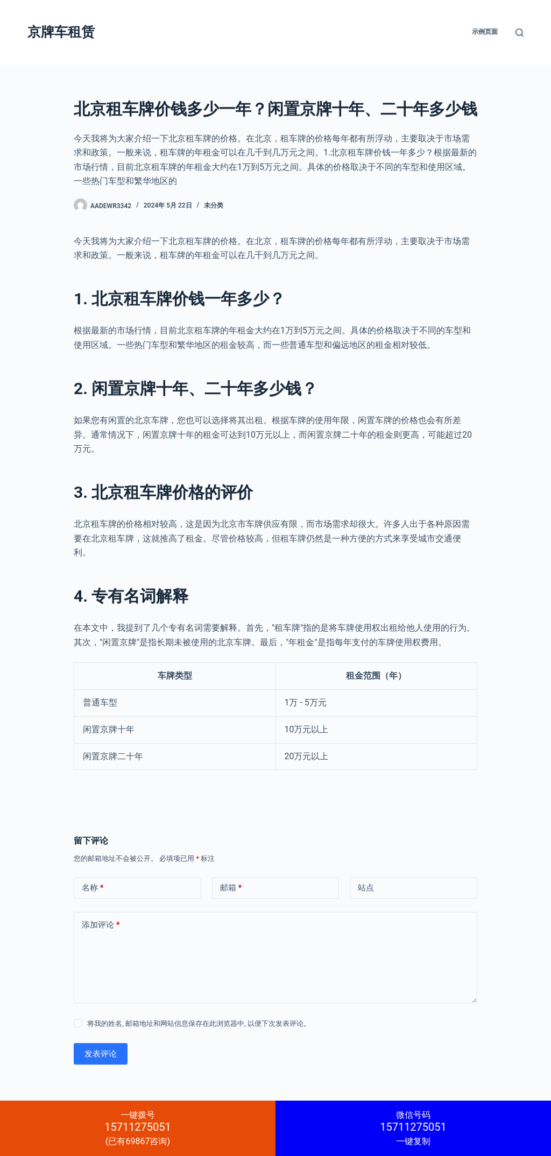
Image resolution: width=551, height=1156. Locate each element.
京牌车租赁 (61, 32)
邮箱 (231, 888)
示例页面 (485, 31)
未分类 (213, 205)
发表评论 (100, 1054)
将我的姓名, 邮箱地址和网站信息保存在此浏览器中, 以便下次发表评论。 (198, 1023)
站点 (366, 888)
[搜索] (519, 32)
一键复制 (413, 1128)
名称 (93, 888)
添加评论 (101, 925)
